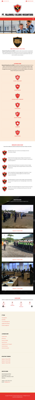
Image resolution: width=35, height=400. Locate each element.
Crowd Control (4, 336)
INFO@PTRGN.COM (29, 1)
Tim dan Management (6, 321)
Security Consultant (5, 348)
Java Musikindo (12, 304)
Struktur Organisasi (5, 325)
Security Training (5, 340)
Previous (4, 304)
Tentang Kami (4, 317)
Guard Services (4, 342)
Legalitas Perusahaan (6, 323)
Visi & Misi (3, 319)
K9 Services (4, 338)
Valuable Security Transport (7, 344)
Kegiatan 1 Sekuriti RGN (6, 363)
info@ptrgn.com (7, 382)
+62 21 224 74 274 (5, 1)
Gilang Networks (20, 397)
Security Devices (5, 346)
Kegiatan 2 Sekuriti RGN (6, 361)
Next (31, 304)
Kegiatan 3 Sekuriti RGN (6, 359)
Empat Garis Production (21, 305)
